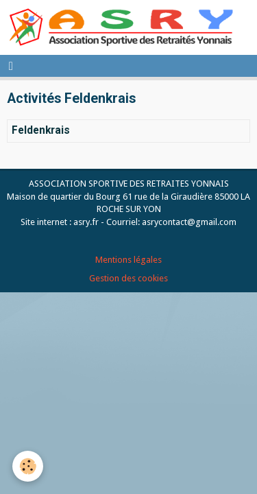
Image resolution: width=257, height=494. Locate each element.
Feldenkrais (41, 131)
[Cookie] (27, 466)
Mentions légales (128, 260)
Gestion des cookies (128, 278)
